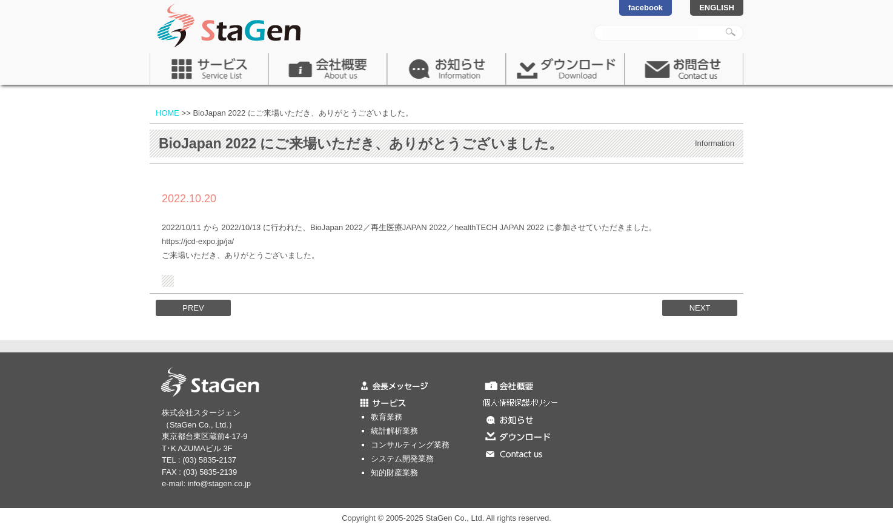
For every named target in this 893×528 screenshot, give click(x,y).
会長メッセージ (419, 385)
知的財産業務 (394, 472)
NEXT (700, 307)
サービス (209, 69)
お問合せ (684, 69)
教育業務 (386, 416)
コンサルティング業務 (410, 444)
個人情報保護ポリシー (546, 402)
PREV (193, 307)
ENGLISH (716, 7)
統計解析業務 (394, 430)
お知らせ (446, 69)
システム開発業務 (402, 458)
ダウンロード (565, 69)
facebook (645, 7)
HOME (167, 112)
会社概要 (327, 69)
